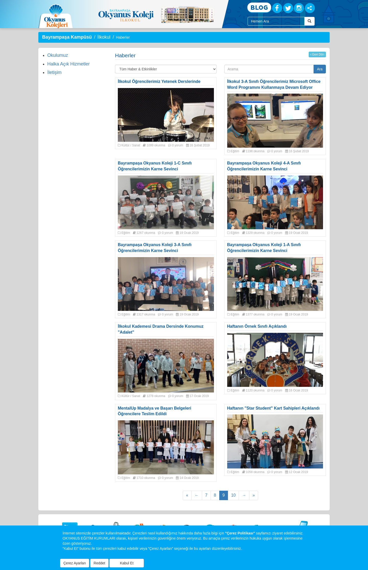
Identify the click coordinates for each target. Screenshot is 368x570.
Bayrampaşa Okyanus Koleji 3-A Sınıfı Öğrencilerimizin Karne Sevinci (154, 248)
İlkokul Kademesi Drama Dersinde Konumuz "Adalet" (160, 329)
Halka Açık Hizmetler (68, 64)
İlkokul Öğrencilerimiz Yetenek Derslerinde (159, 81)
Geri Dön (317, 54)
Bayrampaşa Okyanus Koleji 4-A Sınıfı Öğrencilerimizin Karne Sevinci (264, 166)
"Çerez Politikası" (240, 533)
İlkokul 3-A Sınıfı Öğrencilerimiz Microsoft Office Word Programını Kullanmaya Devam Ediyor (274, 84)
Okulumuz (57, 55)
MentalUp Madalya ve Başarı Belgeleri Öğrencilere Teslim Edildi (154, 411)
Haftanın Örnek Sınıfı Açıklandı (257, 326)
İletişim (54, 72)
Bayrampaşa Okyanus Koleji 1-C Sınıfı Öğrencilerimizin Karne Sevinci (155, 166)
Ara (320, 69)
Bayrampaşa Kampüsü (67, 37)
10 (233, 495)
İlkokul (103, 37)
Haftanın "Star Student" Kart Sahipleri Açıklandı (273, 408)
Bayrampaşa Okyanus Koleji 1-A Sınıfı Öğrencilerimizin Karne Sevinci (264, 248)
